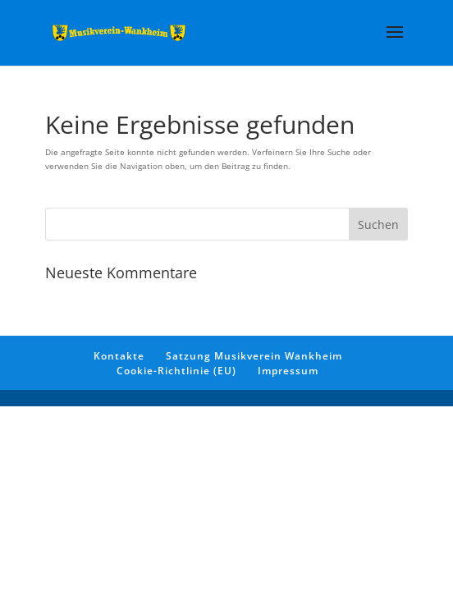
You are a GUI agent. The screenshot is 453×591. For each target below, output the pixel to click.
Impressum (288, 371)
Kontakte (119, 356)
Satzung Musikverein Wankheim (254, 356)
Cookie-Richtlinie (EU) (176, 371)
